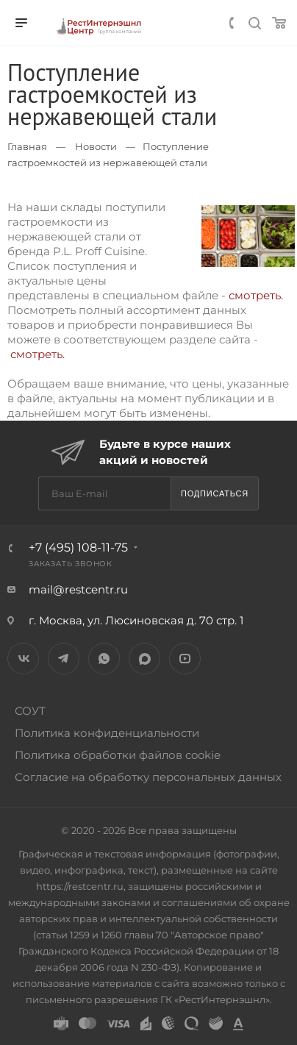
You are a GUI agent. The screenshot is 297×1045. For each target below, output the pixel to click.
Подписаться (214, 493)
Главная (27, 146)
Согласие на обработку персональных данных (148, 777)
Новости (96, 146)
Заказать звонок (70, 563)
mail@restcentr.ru (78, 589)
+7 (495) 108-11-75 (78, 547)
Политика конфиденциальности (107, 733)
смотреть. (256, 295)
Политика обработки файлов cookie (118, 755)
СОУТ (30, 711)
